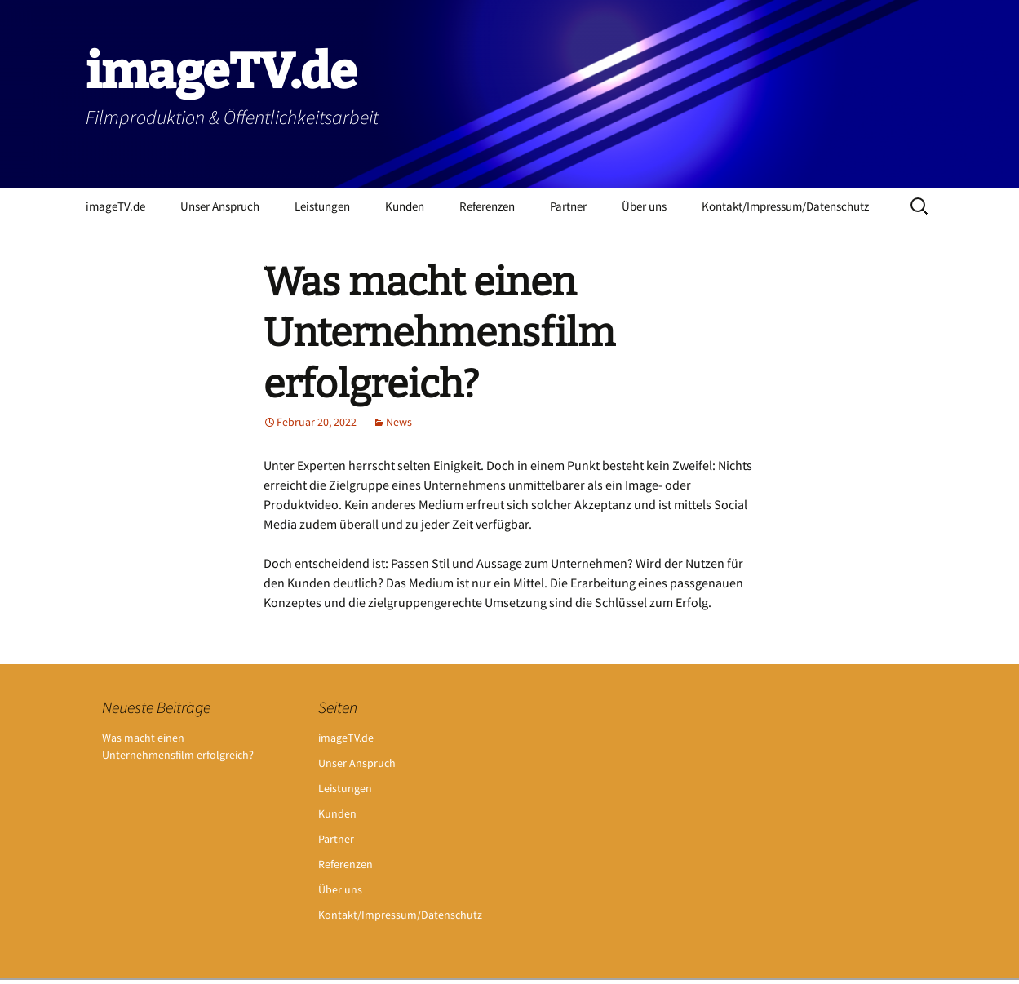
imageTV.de (115, 206)
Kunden (404, 206)
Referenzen (487, 206)
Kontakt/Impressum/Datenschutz (785, 206)
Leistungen (322, 206)
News (399, 421)
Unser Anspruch (219, 206)
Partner (568, 206)
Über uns (644, 206)
